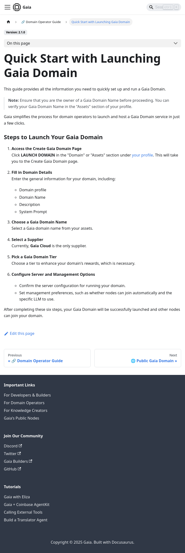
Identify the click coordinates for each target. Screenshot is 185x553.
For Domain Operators (24, 402)
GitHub (12, 469)
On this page (18, 43)
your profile (142, 155)
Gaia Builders (18, 461)
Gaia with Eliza (17, 496)
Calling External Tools (23, 512)
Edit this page (19, 333)
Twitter (12, 453)
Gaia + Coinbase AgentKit (26, 504)
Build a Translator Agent (25, 520)
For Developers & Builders (27, 395)
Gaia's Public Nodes (21, 418)
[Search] (163, 7)
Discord (13, 446)
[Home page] (8, 22)
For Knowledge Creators (25, 410)
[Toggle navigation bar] (7, 7)
